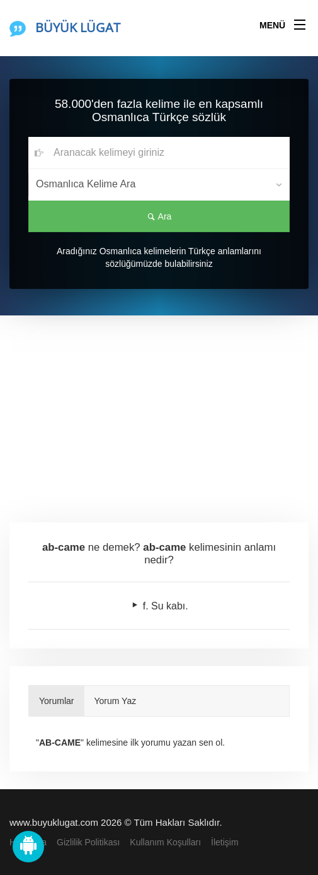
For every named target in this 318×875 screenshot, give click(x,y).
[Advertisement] (159, 410)
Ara (159, 216)
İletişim (225, 842)
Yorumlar (56, 701)
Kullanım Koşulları (165, 842)
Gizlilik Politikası (88, 842)
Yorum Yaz (115, 701)
